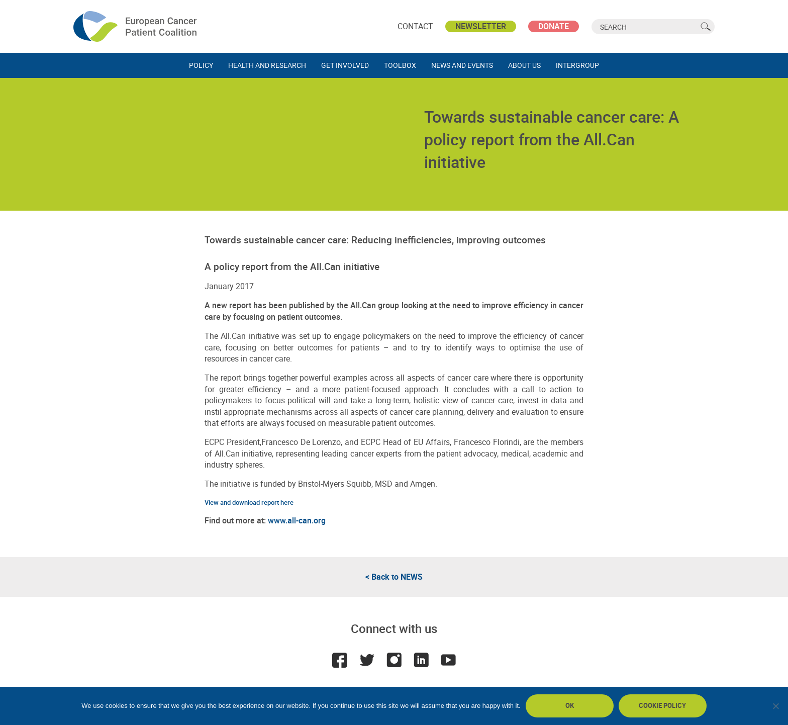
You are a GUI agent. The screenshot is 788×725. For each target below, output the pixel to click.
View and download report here (249, 502)
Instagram (394, 660)
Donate (553, 26)
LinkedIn (421, 660)
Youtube (448, 660)
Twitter (366, 660)
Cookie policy (662, 705)
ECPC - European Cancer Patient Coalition (136, 26)
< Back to (394, 576)
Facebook (339, 660)
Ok (569, 705)
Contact (415, 26)
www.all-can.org (297, 520)
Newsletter (480, 26)
